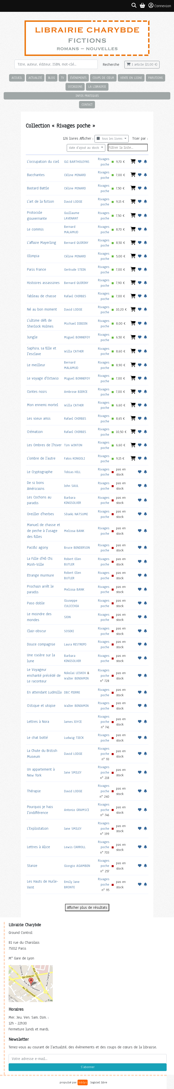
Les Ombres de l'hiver (44, 445)
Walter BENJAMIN (76, 678)
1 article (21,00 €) (142, 64)
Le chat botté (37, 737)
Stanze (32, 865)
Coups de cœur (103, 78)
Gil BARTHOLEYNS (76, 161)
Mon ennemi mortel (42, 404)
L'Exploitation (37, 828)
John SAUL (71, 485)
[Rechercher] (56, 64)
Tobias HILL (72, 472)
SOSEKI (69, 631)
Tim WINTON (73, 445)
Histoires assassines (43, 282)
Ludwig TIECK (74, 737)
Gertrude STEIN (75, 269)
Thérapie (34, 791)
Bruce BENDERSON (77, 547)
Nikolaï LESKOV (75, 673)
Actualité (35, 78)
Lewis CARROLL (75, 847)
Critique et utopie (41, 705)
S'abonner (87, 1067)
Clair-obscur (36, 630)
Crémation (35, 431)
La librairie (97, 86)
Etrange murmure (40, 575)
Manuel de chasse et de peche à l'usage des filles (43, 530)
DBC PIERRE (72, 692)
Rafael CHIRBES (75, 296)
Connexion (159, 5)
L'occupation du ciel (43, 161)
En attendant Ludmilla (44, 692)
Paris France (36, 269)
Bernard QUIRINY (76, 242)
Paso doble (36, 603)
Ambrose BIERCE (75, 391)
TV (62, 78)
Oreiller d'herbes (40, 514)
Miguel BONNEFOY (77, 337)
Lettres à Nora (38, 721)
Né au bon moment (42, 309)
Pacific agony (37, 547)
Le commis (35, 229)
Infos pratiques (87, 96)
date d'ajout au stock (84, 148)
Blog (51, 78)
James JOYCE (73, 721)
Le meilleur (36, 365)
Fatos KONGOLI (74, 458)
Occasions (75, 86)
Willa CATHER (74, 351)
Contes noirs (37, 391)
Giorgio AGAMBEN (77, 865)
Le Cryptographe (40, 471)
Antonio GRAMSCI (76, 810)
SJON (67, 617)
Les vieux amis (39, 418)
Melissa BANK (74, 530)
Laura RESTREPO (75, 644)
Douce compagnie (41, 644)
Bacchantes (36, 174)
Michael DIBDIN (75, 323)
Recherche (111, 64)
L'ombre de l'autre (41, 458)
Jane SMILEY (72, 772)
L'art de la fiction (40, 201)
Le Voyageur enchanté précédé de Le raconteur (44, 675)
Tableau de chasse (41, 296)
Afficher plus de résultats (87, 907)
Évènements (78, 78)
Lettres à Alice (38, 846)
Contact (87, 104)
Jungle (32, 337)
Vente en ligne (131, 78)
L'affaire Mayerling (41, 242)
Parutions (155, 78)
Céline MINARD (75, 175)
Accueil (17, 78)
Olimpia (33, 255)
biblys (83, 1082)
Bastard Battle (38, 188)
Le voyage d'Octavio (43, 378)
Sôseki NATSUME (76, 514)
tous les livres (110, 138)
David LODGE (73, 201)
